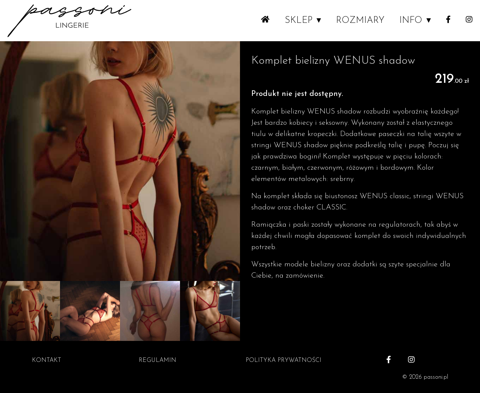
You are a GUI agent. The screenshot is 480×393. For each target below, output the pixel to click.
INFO (410, 20)
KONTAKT (46, 360)
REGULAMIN (157, 360)
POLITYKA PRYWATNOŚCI (283, 360)
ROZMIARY (360, 20)
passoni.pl (436, 377)
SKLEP (298, 20)
